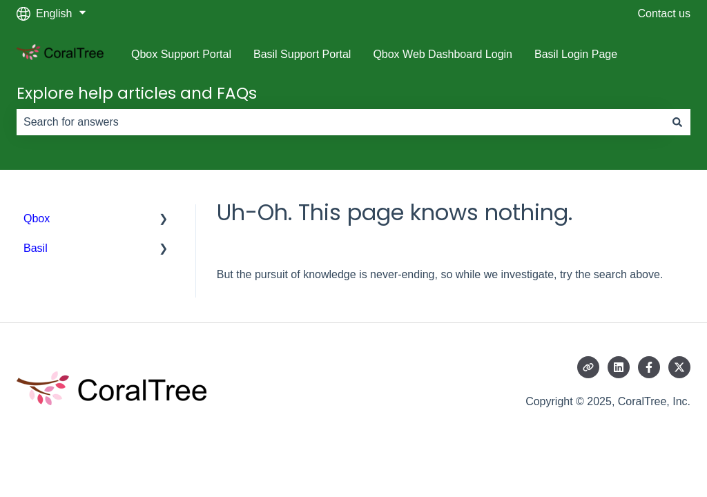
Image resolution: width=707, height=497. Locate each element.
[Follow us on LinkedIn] (619, 367)
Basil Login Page (575, 54)
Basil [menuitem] (35, 248)
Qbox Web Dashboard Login (442, 54)
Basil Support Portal (302, 54)
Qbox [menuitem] (36, 218)
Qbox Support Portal (181, 54)
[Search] (677, 122)
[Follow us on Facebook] (649, 367)
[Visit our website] (588, 367)
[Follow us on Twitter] (679, 367)
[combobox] (340, 122)
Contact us (664, 13)
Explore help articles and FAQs (137, 93)
